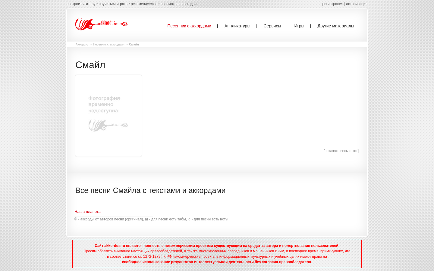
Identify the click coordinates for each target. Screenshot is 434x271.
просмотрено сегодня (179, 4)
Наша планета (87, 211)
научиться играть (113, 4)
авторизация (356, 4)
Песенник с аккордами (108, 44)
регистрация (332, 4)
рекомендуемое (144, 4)
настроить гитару (81, 4)
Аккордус (82, 44)
